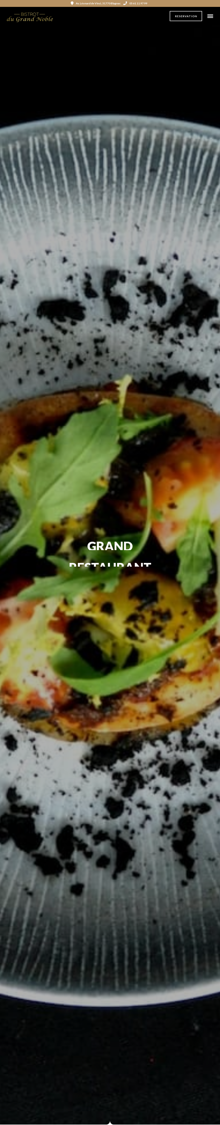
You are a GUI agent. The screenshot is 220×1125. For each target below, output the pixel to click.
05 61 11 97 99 (135, 3)
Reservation (186, 16)
